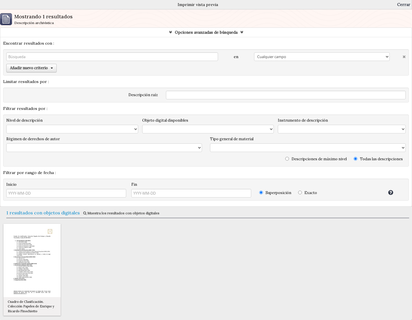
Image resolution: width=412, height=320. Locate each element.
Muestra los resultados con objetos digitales (121, 213)
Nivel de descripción (24, 120)
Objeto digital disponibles (165, 120)
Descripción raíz (143, 94)
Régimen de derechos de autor (33, 139)
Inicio (11, 184)
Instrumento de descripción (303, 120)
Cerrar (403, 4)
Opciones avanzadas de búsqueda (206, 32)
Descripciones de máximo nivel (316, 159)
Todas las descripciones (378, 159)
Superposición (275, 192)
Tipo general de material (231, 139)
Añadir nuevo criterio (31, 68)
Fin (134, 184)
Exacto (307, 192)
